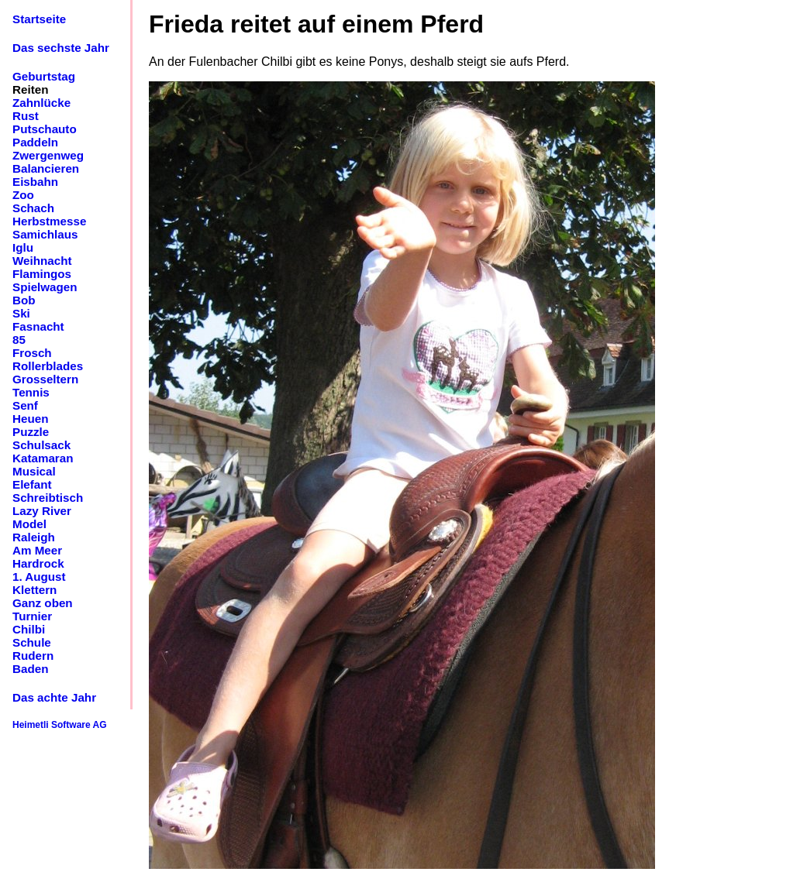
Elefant (32, 484)
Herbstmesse (49, 221)
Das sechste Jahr (60, 47)
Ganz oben (42, 602)
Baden (30, 668)
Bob (24, 300)
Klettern (34, 589)
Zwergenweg (48, 155)
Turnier (32, 616)
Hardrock (38, 563)
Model (29, 523)
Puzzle (30, 431)
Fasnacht (38, 326)
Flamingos (41, 273)
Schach (33, 208)
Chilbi (28, 629)
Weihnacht (42, 260)
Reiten (30, 89)
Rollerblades (47, 365)
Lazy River (41, 510)
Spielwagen (45, 287)
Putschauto (44, 129)
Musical (34, 471)
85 (19, 339)
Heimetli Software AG (59, 724)
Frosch (32, 352)
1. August (39, 576)
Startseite (39, 19)
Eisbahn (35, 181)
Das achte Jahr (54, 697)
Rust (25, 115)
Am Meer (37, 550)
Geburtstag (43, 76)
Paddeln (35, 142)
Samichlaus (45, 234)
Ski (21, 313)
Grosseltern (45, 379)
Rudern (32, 655)
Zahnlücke (41, 102)
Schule (31, 642)
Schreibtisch (47, 497)
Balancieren (45, 168)
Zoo (23, 194)
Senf (25, 405)
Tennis (31, 392)
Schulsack (41, 444)
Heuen (30, 418)
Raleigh (33, 537)
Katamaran (43, 458)
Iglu (22, 247)
